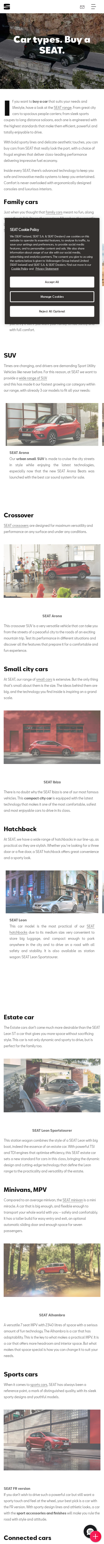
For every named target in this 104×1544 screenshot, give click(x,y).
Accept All (52, 281)
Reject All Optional (52, 311)
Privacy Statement (47, 268)
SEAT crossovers (16, 526)
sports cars (38, 1385)
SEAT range (63, 108)
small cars (44, 679)
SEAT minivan (73, 1200)
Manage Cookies (52, 296)
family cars (54, 212)
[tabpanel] (52, 443)
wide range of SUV (33, 378)
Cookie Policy (19, 268)
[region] (52, 271)
